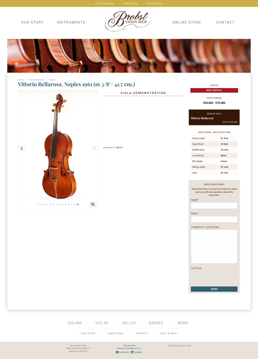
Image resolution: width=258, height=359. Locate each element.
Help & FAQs (155, 3)
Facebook (122, 352)
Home (21, 79)
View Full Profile (230, 122)
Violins (75, 323)
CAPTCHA (196, 268)
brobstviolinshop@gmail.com (129, 348)
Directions (131, 3)
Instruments (71, 22)
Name (195, 200)
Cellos (129, 323)
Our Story (32, 22)
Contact (225, 22)
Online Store (187, 22)
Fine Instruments (36, 79)
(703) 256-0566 (104, 3)
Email (195, 213)
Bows (183, 323)
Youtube (136, 352)
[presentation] (216, 277)
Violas (52, 79)
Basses (156, 323)
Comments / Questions (205, 227)
